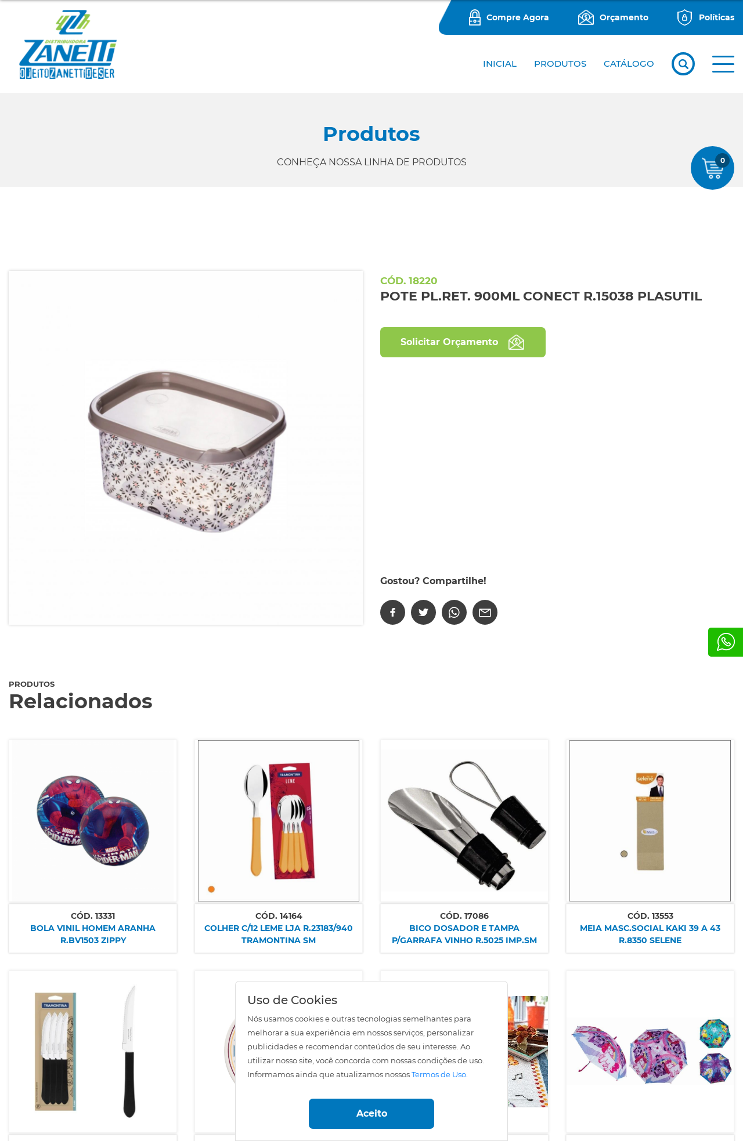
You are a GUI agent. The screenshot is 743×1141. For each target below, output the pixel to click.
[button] (723, 64)
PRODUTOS (560, 63)
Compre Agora (517, 17)
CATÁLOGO (629, 63)
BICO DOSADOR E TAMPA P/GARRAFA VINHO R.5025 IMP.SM (464, 934)
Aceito (371, 1113)
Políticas (716, 17)
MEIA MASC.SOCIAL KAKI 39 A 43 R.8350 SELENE (650, 934)
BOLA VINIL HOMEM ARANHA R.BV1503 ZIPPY (93, 934)
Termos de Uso (439, 1074)
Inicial (500, 63)
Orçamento (624, 17)
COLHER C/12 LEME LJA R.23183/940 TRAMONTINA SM (278, 934)
